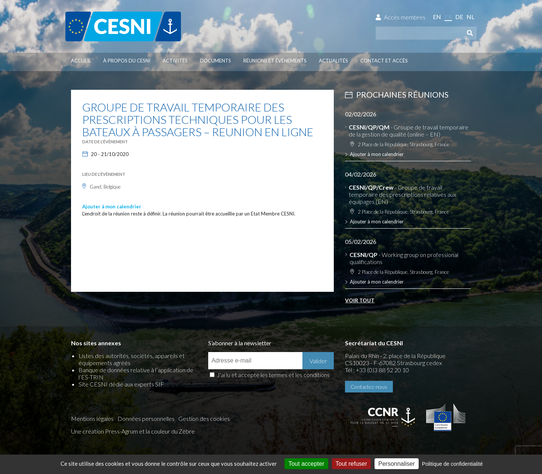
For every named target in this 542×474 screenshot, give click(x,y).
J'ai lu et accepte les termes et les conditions (273, 374)
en (437, 16)
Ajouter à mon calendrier (111, 207)
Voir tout (360, 300)
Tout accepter (306, 464)
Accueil (81, 61)
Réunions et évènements (275, 61)
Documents (215, 61)
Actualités (333, 61)
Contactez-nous (369, 386)
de (459, 16)
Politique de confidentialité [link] (452, 464)
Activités (175, 61)
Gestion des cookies (204, 418)
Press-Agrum (121, 431)
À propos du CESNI (126, 61)
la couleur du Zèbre (170, 431)
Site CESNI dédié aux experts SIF (121, 384)
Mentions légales (92, 418)
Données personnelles (146, 418)
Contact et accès (384, 61)
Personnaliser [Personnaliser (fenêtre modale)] (396, 464)
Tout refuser (351, 464)
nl (470, 16)
